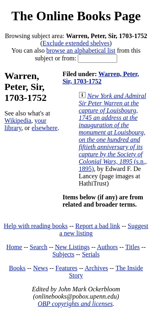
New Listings (72, 247)
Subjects (63, 254)
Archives (96, 268)
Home (14, 247)
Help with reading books (36, 225)
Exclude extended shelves (76, 43)
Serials (91, 254)
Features (66, 268)
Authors (107, 247)
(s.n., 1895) (113, 132)
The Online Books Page (76, 16)
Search (38, 247)
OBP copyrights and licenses (75, 303)
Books (17, 268)
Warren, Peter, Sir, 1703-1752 (100, 77)
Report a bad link (97, 225)
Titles (132, 247)
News (40, 268)
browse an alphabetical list (80, 50)
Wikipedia (17, 120)
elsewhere (45, 127)
